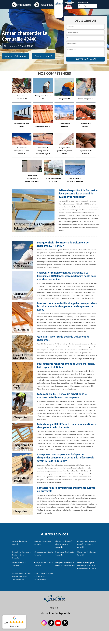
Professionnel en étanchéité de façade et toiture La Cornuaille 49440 (43, 576)
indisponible (21, 4)
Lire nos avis (14, 626)
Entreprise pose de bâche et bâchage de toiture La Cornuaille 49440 (21, 576)
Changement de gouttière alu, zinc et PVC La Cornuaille (64, 544)
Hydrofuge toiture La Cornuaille (19, 564)
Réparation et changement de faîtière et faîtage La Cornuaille (86, 544)
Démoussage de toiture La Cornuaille (64, 553)
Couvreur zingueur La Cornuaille (19, 542)
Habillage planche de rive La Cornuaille (43, 564)
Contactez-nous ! (43, 56)
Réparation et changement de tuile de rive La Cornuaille (21, 555)
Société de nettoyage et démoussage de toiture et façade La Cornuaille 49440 (86, 566)
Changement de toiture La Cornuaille (86, 553)
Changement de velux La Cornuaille (42, 542)
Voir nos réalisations (15, 56)
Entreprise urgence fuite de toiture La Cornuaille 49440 (65, 564)
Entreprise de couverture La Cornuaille (43, 553)
